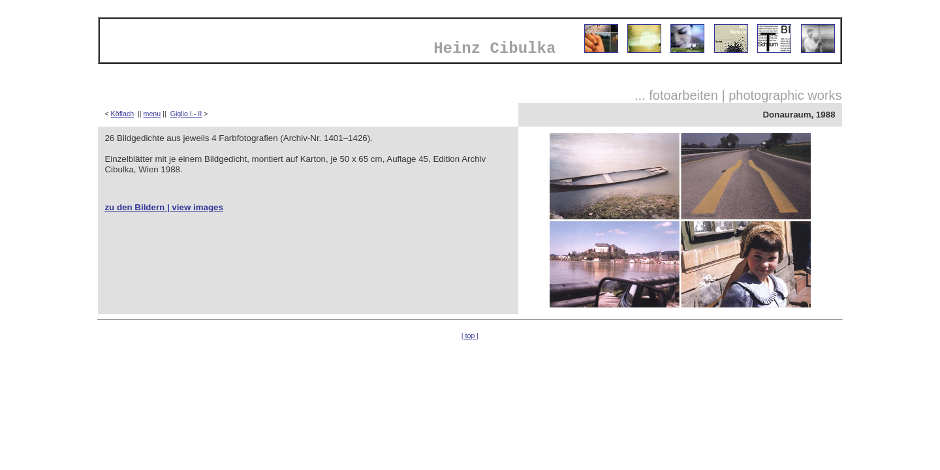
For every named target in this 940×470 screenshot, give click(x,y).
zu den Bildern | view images (163, 207)
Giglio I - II (186, 114)
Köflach (122, 114)
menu (152, 114)
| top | (470, 335)
